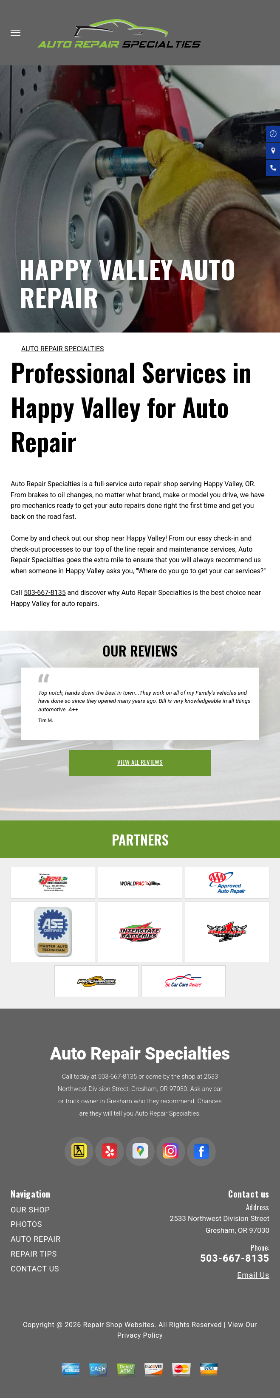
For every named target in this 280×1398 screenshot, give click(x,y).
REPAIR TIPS (34, 1253)
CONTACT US (35, 1268)
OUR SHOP (30, 1209)
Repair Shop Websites (119, 1325)
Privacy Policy (140, 1335)
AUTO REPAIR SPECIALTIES (62, 349)
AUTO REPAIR (36, 1239)
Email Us (253, 1275)
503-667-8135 (45, 593)
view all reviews (140, 762)
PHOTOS (26, 1224)
